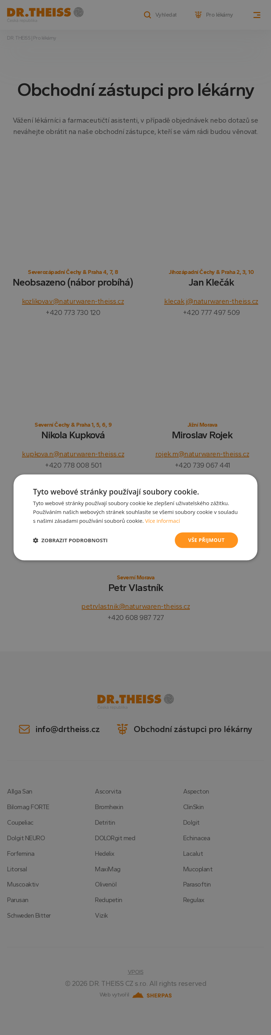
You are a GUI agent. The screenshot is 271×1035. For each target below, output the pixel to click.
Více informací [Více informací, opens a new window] (162, 520)
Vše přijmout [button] (206, 540)
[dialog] (135, 517)
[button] (70, 540)
